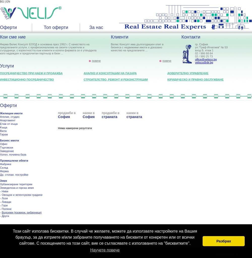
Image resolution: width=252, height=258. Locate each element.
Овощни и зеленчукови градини (22, 194)
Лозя (5, 198)
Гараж (4, 134)
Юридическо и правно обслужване (195, 79)
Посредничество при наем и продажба (31, 73)
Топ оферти (56, 27)
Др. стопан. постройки (14, 174)
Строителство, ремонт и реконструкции (116, 79)
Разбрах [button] (223, 241)
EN (8, 1)
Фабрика (5, 164)
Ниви (5, 191)
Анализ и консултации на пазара (110, 73)
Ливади (6, 201)
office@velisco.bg (206, 59)
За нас (96, 27)
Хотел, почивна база (13, 154)
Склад (4, 167)
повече (96, 60)
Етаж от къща (9, 123)
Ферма (4, 171)
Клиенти (119, 37)
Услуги (7, 65)
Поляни (6, 208)
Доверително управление (187, 73)
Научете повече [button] (105, 250)
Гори (5, 205)
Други (5, 215)
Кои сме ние (13, 37)
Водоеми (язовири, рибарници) (22, 212)
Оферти (8, 27)
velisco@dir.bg (204, 62)
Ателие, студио (9, 116)
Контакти (190, 37)
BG (2, 1)
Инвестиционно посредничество (27, 79)
